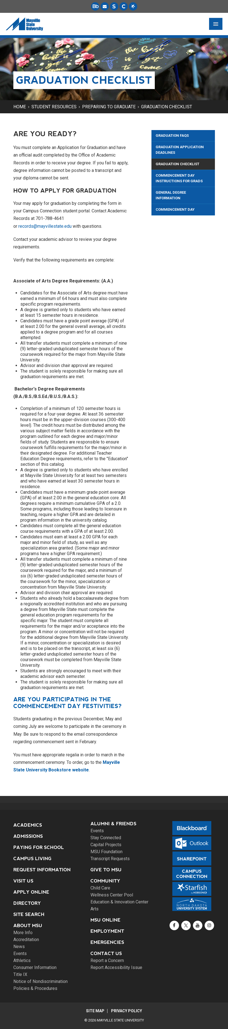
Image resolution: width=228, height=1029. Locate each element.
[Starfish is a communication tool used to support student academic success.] (133, 6)
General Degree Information (171, 195)
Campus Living (32, 858)
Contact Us (106, 953)
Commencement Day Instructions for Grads (179, 178)
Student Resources (54, 106)
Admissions (28, 836)
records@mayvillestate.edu (45, 226)
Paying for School (38, 847)
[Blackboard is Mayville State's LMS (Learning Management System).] (95, 6)
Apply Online (31, 892)
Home (19, 106)
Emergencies (107, 942)
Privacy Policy (126, 1011)
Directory (27, 903)
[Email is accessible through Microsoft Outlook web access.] (104, 6)
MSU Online (105, 920)
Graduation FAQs (172, 135)
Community (105, 881)
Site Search (29, 914)
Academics (27, 825)
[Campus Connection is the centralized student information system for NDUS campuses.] (123, 6)
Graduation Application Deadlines (180, 150)
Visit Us (23, 881)
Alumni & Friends (113, 823)
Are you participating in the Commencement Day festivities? (67, 702)
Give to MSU (106, 869)
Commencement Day (175, 209)
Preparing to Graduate (109, 106)
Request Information (42, 869)
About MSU (27, 925)
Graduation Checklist (166, 106)
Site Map (95, 1011)
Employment (107, 931)
